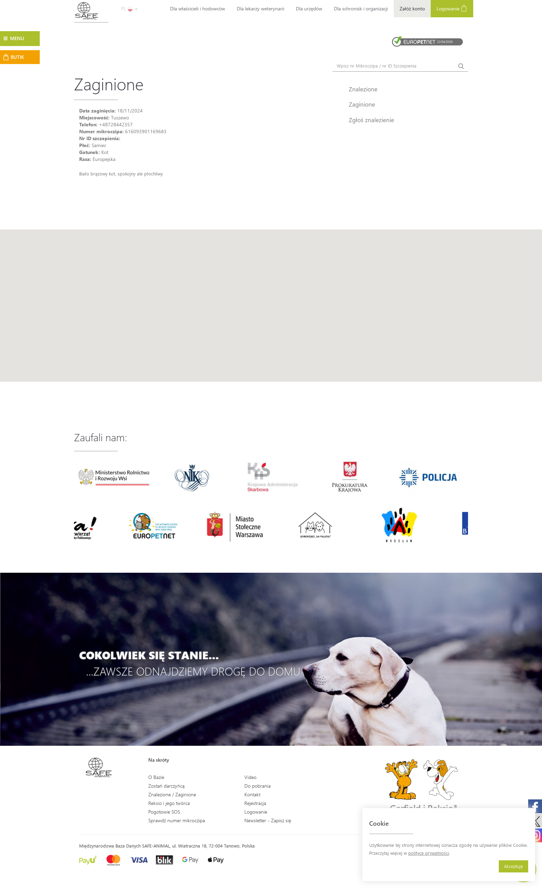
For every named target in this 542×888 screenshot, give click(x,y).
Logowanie (452, 8)
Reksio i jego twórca (169, 803)
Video (250, 777)
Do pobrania (257, 785)
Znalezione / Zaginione (172, 794)
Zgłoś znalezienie (371, 120)
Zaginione (362, 104)
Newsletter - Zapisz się (267, 820)
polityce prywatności (428, 853)
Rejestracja (255, 803)
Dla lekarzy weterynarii (260, 8)
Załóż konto (412, 8)
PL (129, 8)
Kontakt (252, 794)
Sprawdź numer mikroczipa (176, 820)
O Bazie (156, 777)
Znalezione (363, 89)
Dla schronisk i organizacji (361, 8)
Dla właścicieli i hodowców (197, 8)
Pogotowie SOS (164, 811)
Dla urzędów (309, 8)
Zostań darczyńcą (166, 785)
